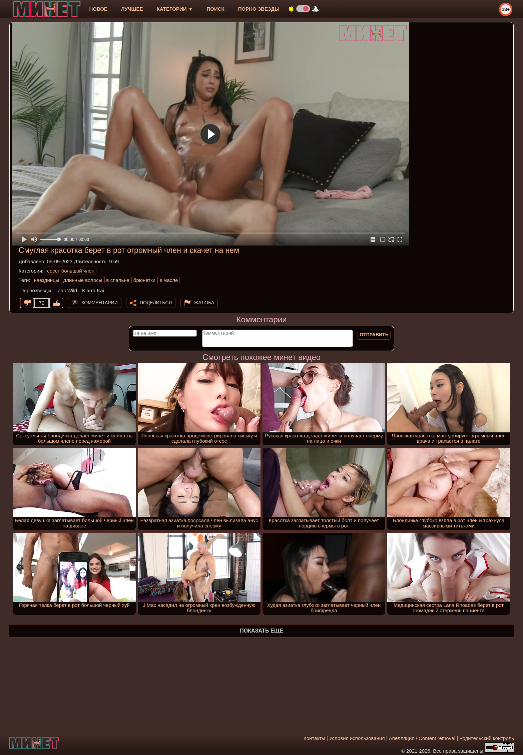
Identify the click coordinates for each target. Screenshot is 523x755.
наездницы (46, 280)
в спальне (117, 280)
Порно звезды (259, 9)
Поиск (215, 9)
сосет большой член (70, 271)
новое (98, 9)
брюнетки (144, 280)
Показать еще (261, 631)
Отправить (374, 334)
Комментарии (99, 302)
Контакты (314, 738)
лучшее (132, 9)
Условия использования (357, 738)
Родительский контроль (486, 738)
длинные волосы (82, 280)
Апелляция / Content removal (422, 738)
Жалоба (204, 302)
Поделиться (156, 302)
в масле (168, 280)
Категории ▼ (175, 9)
